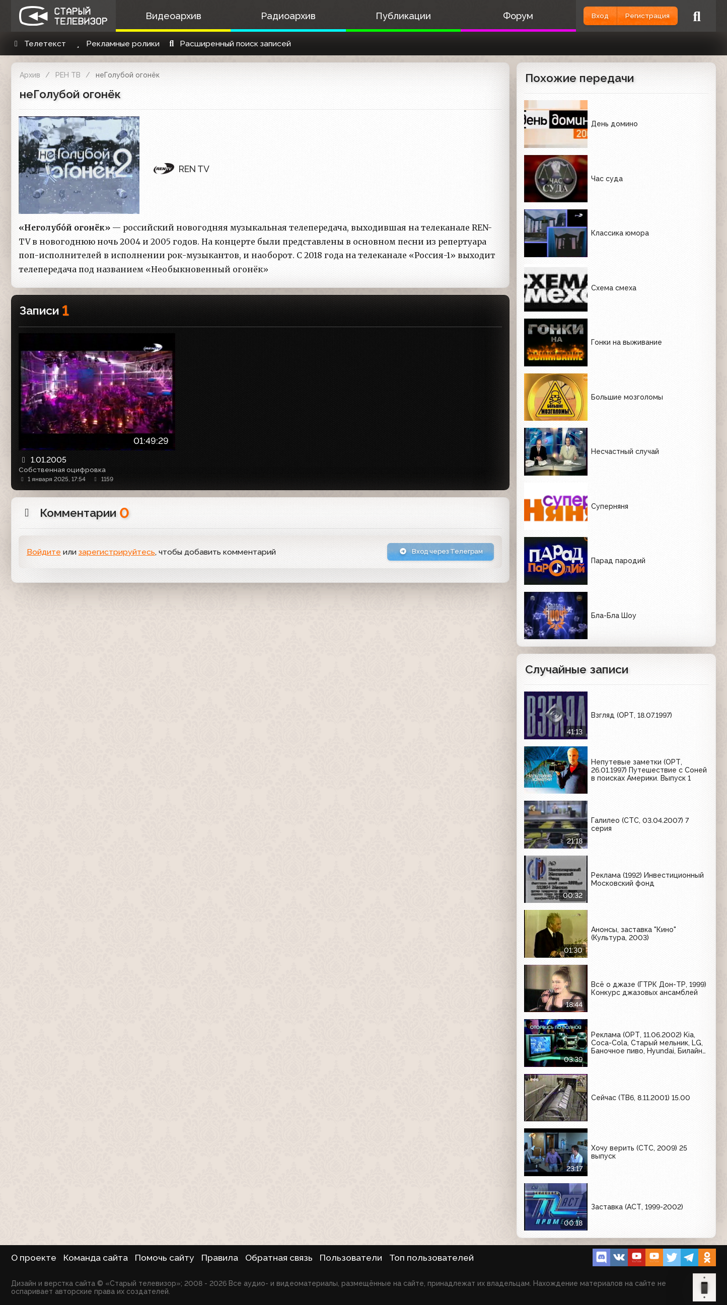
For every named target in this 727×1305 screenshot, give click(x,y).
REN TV (181, 168)
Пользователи (351, 1258)
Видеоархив (169, 16)
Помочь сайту (164, 1258)
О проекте (33, 1258)
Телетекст (38, 43)
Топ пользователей (431, 1258)
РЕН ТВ (68, 75)
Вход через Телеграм (430, 553)
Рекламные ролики (116, 43)
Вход (576, 16)
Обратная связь (279, 1258)
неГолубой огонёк (128, 75)
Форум (491, 16)
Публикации (383, 16)
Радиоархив (276, 16)
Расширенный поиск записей (229, 43)
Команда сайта (95, 1258)
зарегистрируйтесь (117, 554)
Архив (30, 75)
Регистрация (639, 16)
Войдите (44, 554)
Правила (219, 1258)
